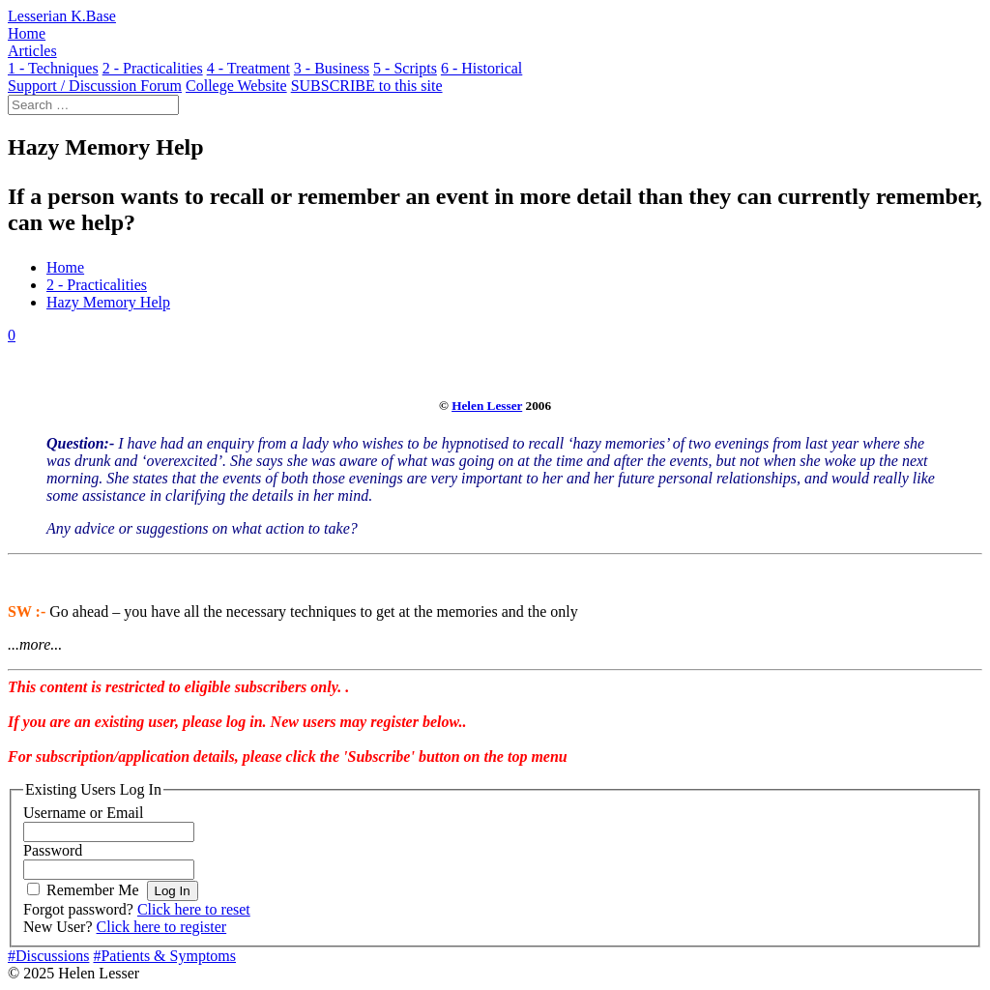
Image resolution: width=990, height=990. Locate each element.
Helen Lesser (486, 405)
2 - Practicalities (96, 285)
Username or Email (83, 812)
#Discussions (48, 955)
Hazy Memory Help (108, 302)
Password (52, 850)
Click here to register (162, 926)
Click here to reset (193, 909)
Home (65, 267)
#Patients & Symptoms (164, 955)
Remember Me (92, 890)
